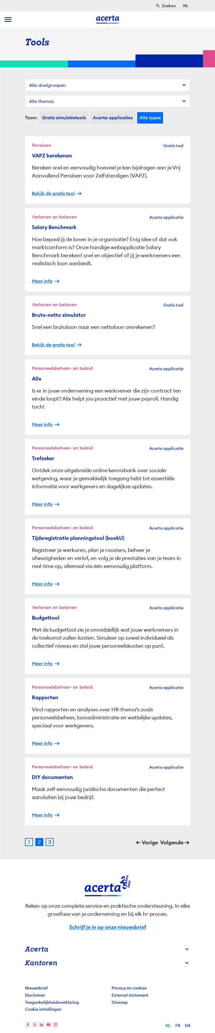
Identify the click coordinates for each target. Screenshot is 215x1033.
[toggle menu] (8, 19)
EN (187, 1025)
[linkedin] (41, 1025)
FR (177, 1025)
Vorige (150, 842)
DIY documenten (52, 777)
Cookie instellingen (43, 1009)
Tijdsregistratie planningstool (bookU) (78, 538)
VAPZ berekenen (52, 155)
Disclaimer (35, 995)
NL (168, 1025)
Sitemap (120, 1002)
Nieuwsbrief (36, 988)
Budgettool (45, 617)
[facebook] (28, 1025)
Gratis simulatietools (64, 118)
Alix (36, 378)
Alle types (150, 118)
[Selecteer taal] (185, 5)
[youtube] (48, 1025)
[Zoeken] (165, 5)
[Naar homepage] (107, 19)
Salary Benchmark (54, 227)
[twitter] (35, 1025)
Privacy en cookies (129, 988)
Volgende (171, 842)
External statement (130, 995)
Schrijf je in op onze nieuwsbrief (107, 927)
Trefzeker (43, 458)
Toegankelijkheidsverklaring (52, 1002)
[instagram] (55, 1025)
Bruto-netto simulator (59, 315)
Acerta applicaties (113, 118)
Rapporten (45, 697)
